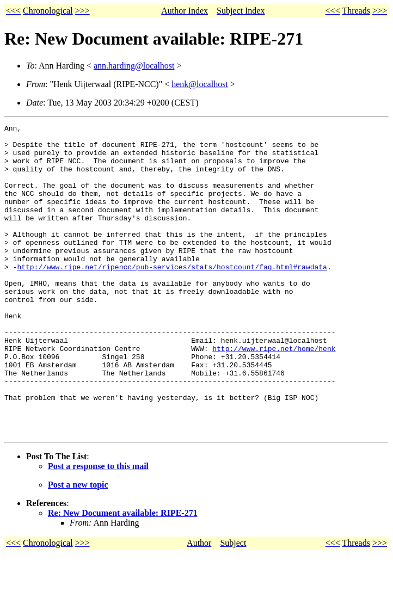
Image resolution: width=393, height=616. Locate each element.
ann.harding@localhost (134, 65)
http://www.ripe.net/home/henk (273, 394)
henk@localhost (199, 84)
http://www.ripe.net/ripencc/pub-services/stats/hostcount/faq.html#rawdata (172, 296)
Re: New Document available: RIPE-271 (123, 575)
